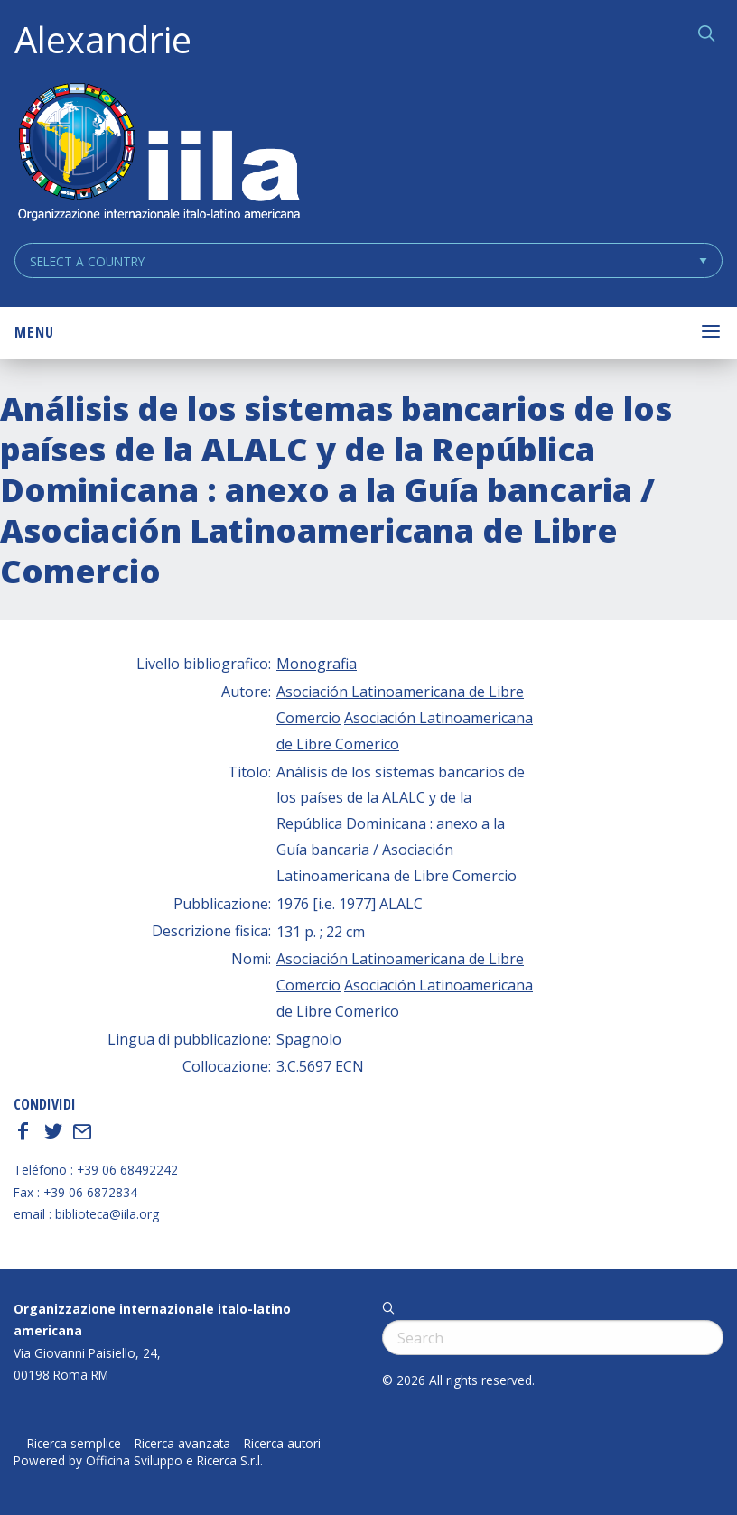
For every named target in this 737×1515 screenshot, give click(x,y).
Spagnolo (308, 1039)
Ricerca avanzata (182, 1443)
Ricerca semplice (74, 1443)
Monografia (316, 664)
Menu (34, 332)
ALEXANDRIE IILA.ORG (158, 153)
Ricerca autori (282, 1443)
